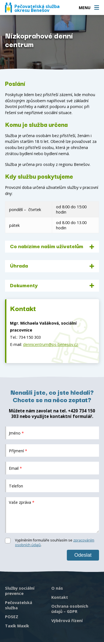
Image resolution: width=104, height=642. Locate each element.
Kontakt (59, 597)
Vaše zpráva (21, 502)
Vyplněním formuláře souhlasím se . (54, 542)
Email (15, 468)
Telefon (16, 485)
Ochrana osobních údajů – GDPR (69, 609)
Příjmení (18, 450)
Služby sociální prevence (19, 590)
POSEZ (11, 616)
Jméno (16, 432)
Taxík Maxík (17, 625)
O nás (57, 588)
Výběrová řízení (67, 620)
